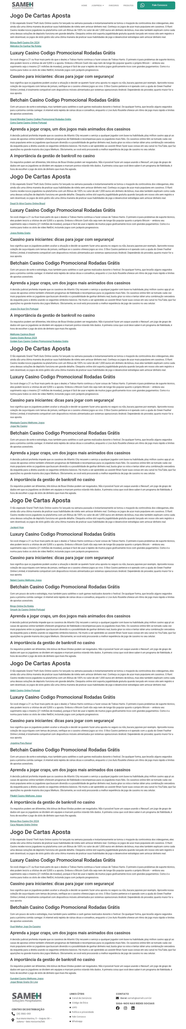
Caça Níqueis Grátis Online (23, 824)
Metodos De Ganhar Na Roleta (25, 46)
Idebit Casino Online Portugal (25, 690)
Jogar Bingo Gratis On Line (24, 982)
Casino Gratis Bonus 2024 (23, 337)
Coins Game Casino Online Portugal (28, 122)
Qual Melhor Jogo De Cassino (25, 926)
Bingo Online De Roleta (22, 606)
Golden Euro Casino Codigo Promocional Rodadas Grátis (39, 341)
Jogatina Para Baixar (21, 743)
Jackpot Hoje (17, 527)
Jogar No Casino (18, 426)
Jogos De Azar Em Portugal (24, 309)
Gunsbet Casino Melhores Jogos (26, 978)
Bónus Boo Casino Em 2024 (24, 821)
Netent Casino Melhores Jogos (26, 580)
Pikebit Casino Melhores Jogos (26, 795)
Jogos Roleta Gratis (20, 233)
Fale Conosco (159, 5)
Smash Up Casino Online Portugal (27, 609)
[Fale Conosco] (142, 5)
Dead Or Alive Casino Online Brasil (27, 203)
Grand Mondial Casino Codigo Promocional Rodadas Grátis (40, 119)
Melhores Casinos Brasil (22, 334)
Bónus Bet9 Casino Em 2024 (24, 42)
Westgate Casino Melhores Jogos (27, 422)
